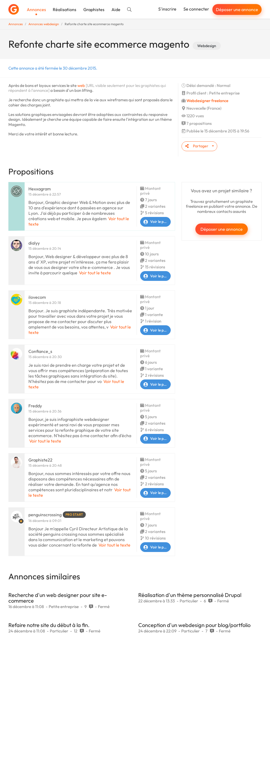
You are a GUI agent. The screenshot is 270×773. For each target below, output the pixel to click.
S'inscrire (167, 9)
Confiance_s (40, 351)
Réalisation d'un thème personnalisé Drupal (189, 595)
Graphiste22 (40, 460)
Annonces (36, 9)
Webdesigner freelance (207, 100)
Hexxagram (39, 188)
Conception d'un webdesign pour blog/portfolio (194, 625)
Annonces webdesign (43, 24)
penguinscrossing (45, 514)
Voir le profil (155, 221)
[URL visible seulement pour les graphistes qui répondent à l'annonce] (87, 88)
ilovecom (37, 297)
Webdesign (206, 45)
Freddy (35, 405)
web (81, 85)
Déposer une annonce (237, 9)
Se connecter (196, 9)
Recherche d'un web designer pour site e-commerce (57, 598)
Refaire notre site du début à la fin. (49, 625)
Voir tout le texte (95, 272)
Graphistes (93, 9)
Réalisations (64, 9)
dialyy (34, 243)
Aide (115, 9)
